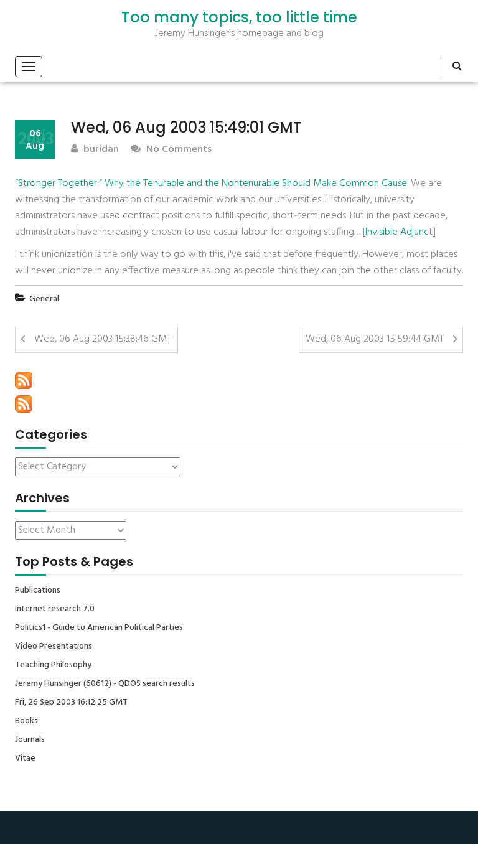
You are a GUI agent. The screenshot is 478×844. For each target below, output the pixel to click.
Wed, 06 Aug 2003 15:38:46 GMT (102, 339)
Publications (37, 590)
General (44, 299)
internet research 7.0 (55, 609)
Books (26, 721)
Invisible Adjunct (399, 232)
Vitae (25, 759)
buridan (95, 150)
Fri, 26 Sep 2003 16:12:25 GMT (71, 702)
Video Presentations (53, 646)
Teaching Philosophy (53, 665)
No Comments (171, 150)
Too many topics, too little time (239, 17)
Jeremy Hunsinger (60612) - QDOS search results (105, 684)
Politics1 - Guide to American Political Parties (99, 628)
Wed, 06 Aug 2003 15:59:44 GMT (375, 339)
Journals (30, 740)
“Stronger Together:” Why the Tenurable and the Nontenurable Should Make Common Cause (211, 184)
